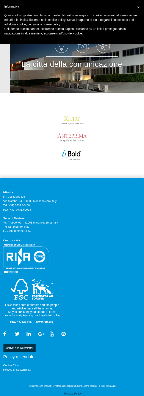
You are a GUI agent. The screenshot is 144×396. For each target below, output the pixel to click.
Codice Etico (11, 365)
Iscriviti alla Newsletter (19, 347)
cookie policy (51, 24)
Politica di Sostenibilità (17, 369)
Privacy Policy (73, 393)
